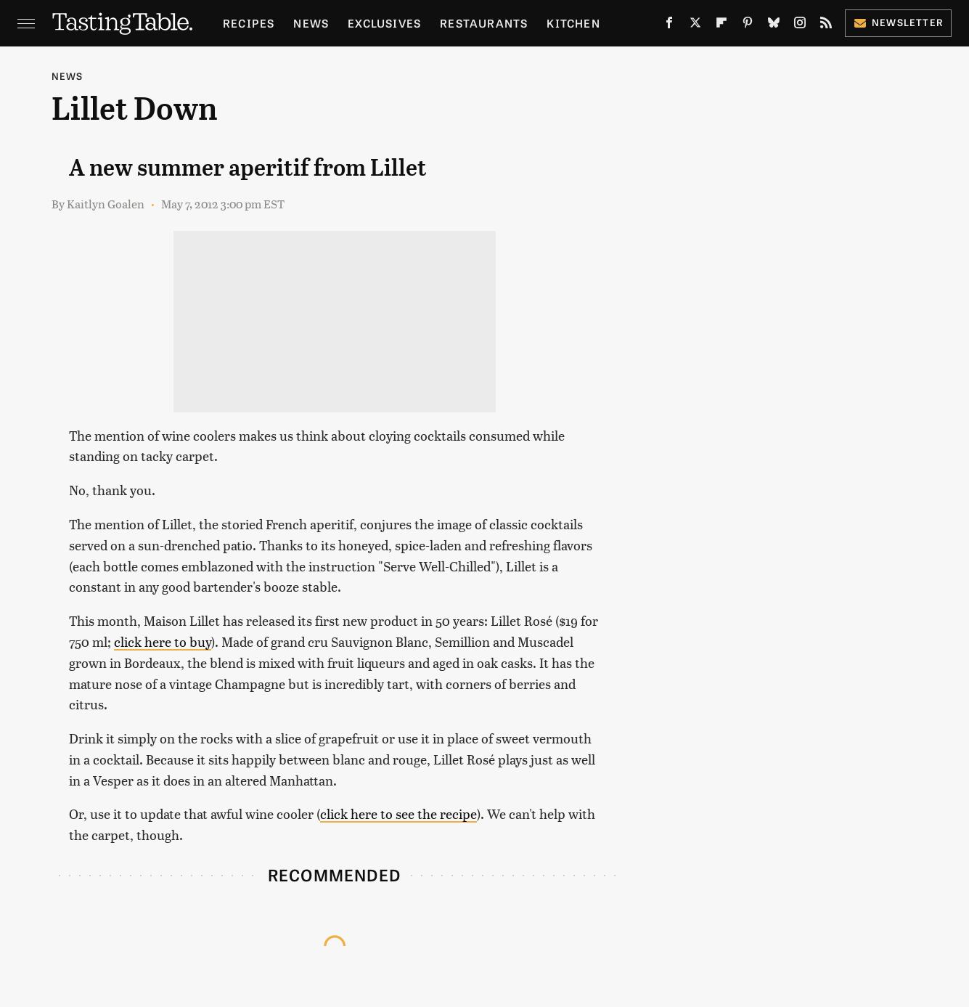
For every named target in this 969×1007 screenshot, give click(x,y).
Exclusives (384, 23)
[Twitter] (695, 25)
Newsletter (898, 22)
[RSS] (826, 25)
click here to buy (162, 641)
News (311, 23)
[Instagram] (800, 25)
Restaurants (484, 23)
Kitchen (573, 23)
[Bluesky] (773, 25)
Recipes (248, 23)
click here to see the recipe (398, 813)
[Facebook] (669, 25)
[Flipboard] (721, 25)
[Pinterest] (747, 25)
